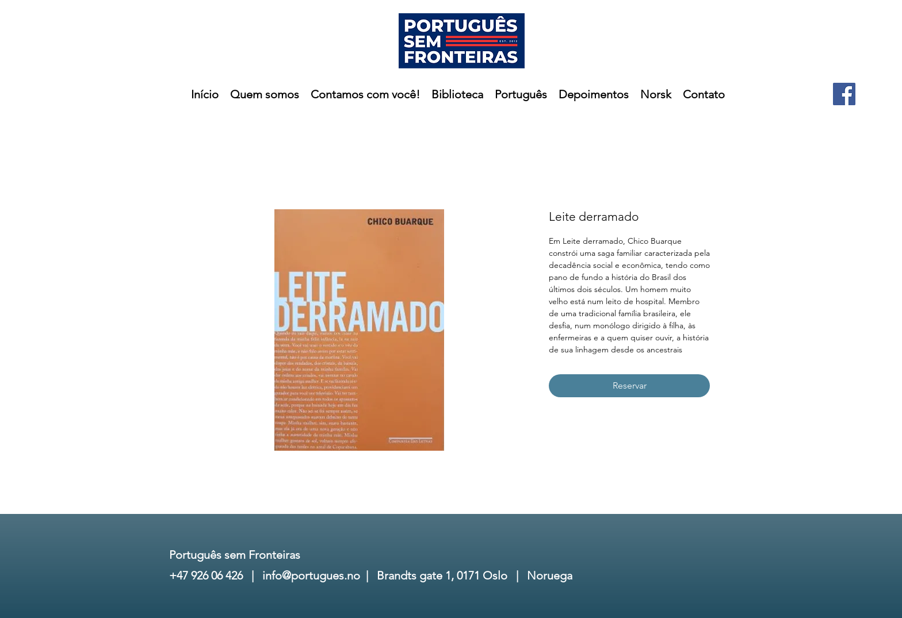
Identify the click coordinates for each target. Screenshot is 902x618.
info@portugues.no (311, 575)
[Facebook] (844, 94)
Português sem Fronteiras (234, 555)
